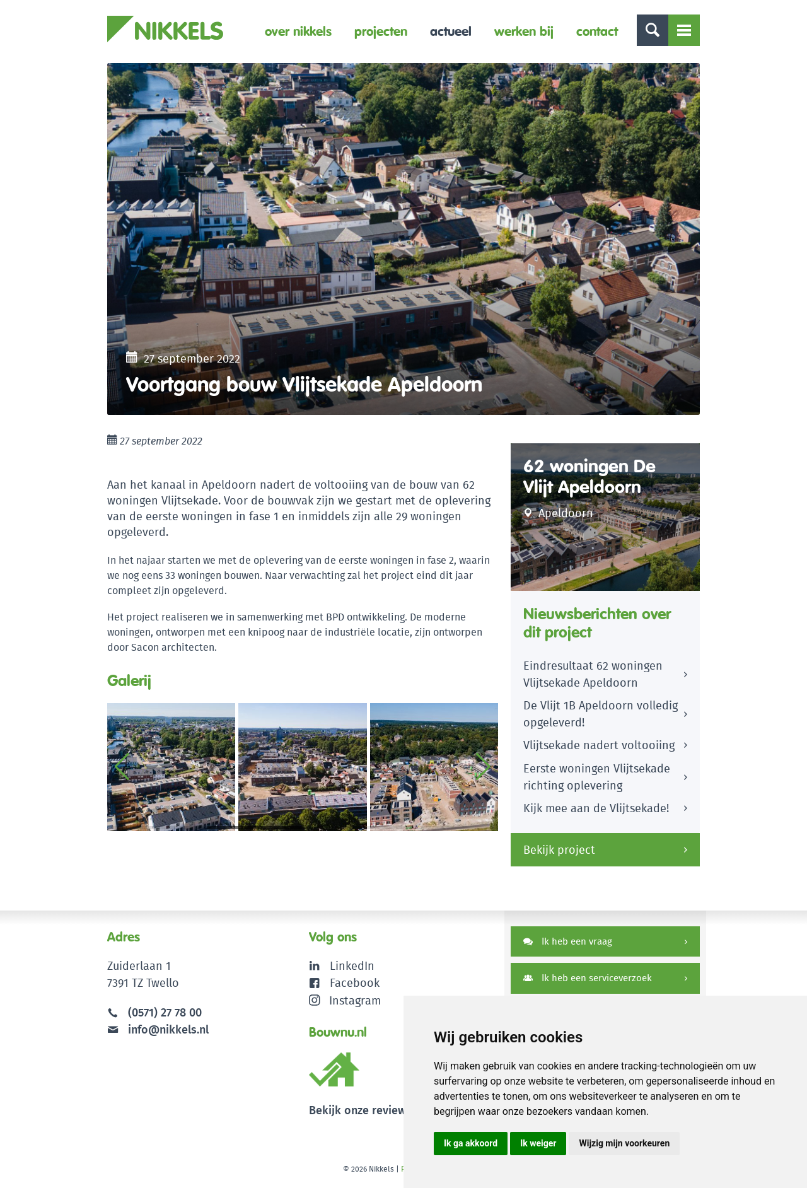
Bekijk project (559, 852)
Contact (597, 31)
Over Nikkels (298, 31)
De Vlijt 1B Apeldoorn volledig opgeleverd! (600, 717)
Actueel (451, 31)
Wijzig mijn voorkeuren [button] (624, 1143)
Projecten (380, 31)
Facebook (355, 985)
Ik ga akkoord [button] (470, 1143)
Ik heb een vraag (567, 943)
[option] (403, 240)
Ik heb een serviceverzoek (587, 980)
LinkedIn (352, 968)
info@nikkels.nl (158, 1032)
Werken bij (524, 31)
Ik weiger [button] (538, 1143)
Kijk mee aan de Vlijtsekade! (596, 811)
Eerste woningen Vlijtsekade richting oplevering (596, 780)
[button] (483, 769)
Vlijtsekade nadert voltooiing (599, 748)
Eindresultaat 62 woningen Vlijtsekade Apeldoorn (593, 677)
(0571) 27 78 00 (165, 1015)
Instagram (345, 1002)
